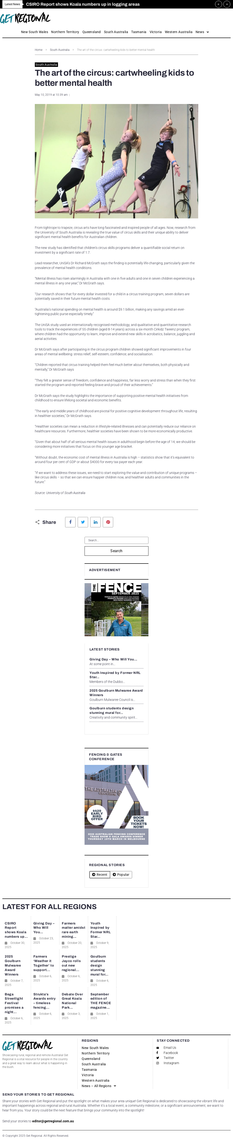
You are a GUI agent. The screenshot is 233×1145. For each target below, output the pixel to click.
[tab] (100, 874)
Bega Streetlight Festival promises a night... (14, 1003)
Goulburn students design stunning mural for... (99, 965)
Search (116, 551)
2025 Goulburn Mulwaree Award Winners (13, 965)
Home (38, 50)
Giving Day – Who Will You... (113, 659)
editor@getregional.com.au (53, 1121)
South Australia (59, 50)
